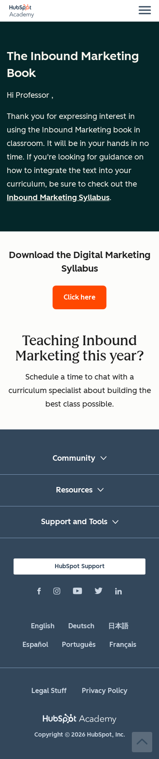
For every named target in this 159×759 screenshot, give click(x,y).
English (43, 626)
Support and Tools (74, 521)
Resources (74, 490)
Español (35, 645)
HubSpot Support (80, 566)
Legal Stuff (49, 691)
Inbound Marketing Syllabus (58, 197)
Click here (79, 297)
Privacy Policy (105, 691)
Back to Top (142, 742)
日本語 (118, 626)
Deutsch (81, 626)
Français (123, 645)
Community (74, 458)
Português (79, 645)
